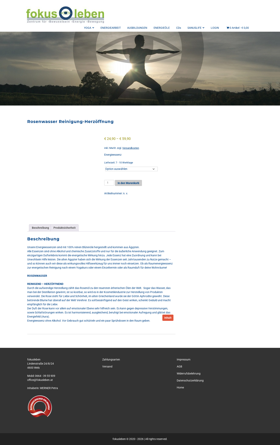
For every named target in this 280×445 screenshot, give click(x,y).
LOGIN (215, 27)
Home (180, 387)
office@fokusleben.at (40, 379)
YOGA (89, 27)
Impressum (183, 359)
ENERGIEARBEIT (111, 27)
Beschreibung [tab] (40, 227)
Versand (107, 366)
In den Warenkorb (128, 183)
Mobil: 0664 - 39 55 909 (41, 375)
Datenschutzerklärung (190, 380)
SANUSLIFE (195, 27)
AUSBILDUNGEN (137, 27)
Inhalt (168, 317)
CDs (178, 27)
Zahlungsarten (111, 359)
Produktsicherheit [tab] (64, 227)
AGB (179, 366)
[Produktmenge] (109, 183)
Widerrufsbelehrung (188, 373)
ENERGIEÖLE (162, 27)
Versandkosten (130, 148)
